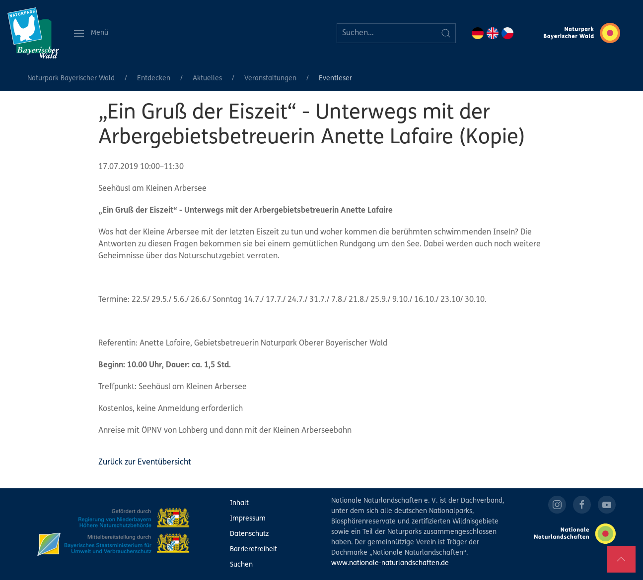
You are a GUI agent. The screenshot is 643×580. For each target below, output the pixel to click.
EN (493, 33)
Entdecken (153, 78)
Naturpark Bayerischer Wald (71, 78)
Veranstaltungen (270, 78)
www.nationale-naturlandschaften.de (390, 563)
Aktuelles (207, 78)
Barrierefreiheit (253, 549)
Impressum (248, 518)
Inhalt (239, 503)
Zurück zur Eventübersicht (144, 462)
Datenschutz (249, 534)
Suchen (241, 565)
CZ (507, 33)
